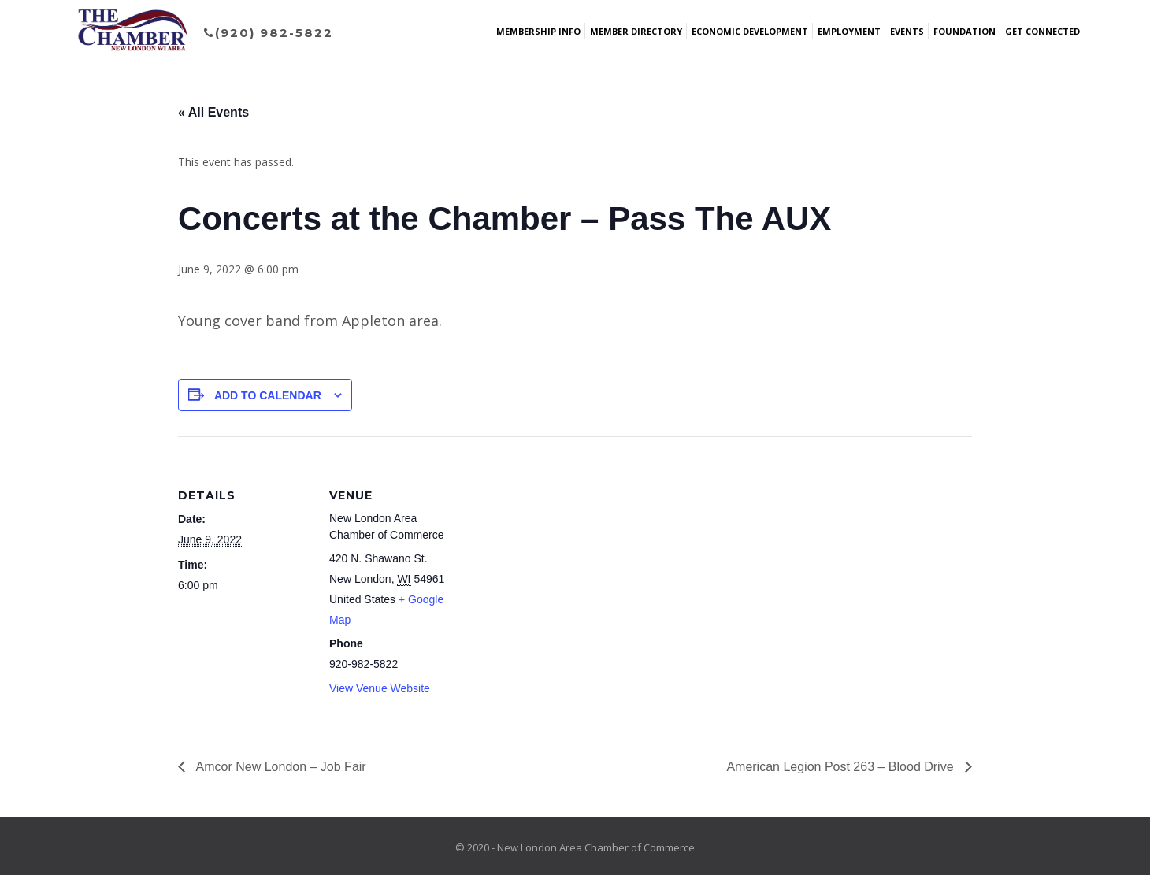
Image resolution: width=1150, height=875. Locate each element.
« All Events (213, 112)
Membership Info (538, 31)
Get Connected (1042, 31)
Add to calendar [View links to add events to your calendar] (267, 395)
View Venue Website (379, 688)
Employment (849, 31)
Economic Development (750, 31)
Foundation (964, 31)
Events (907, 31)
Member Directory (636, 31)
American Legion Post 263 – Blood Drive (841, 766)
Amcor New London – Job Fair (279, 766)
